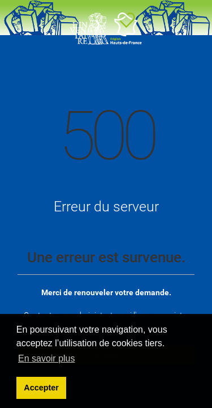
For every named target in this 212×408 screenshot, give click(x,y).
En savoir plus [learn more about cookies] (46, 358)
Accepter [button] (41, 387)
